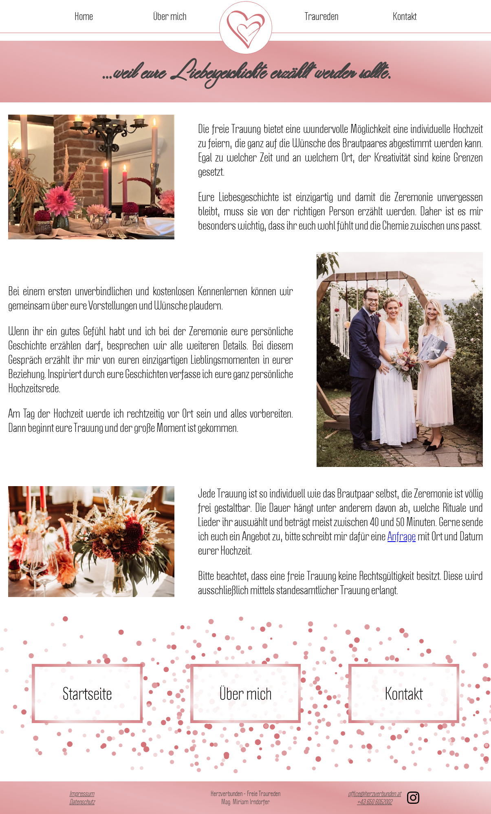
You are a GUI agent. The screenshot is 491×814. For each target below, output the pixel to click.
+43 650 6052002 (374, 802)
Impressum (81, 794)
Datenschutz (82, 802)
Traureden (322, 16)
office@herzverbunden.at (374, 794)
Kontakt (405, 16)
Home (84, 16)
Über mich (170, 16)
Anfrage (402, 536)
